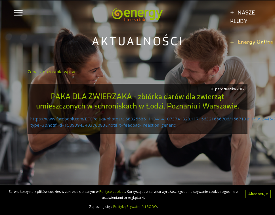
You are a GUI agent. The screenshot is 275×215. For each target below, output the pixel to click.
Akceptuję (258, 193)
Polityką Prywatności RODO (135, 206)
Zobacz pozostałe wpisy (51, 71)
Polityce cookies (112, 191)
